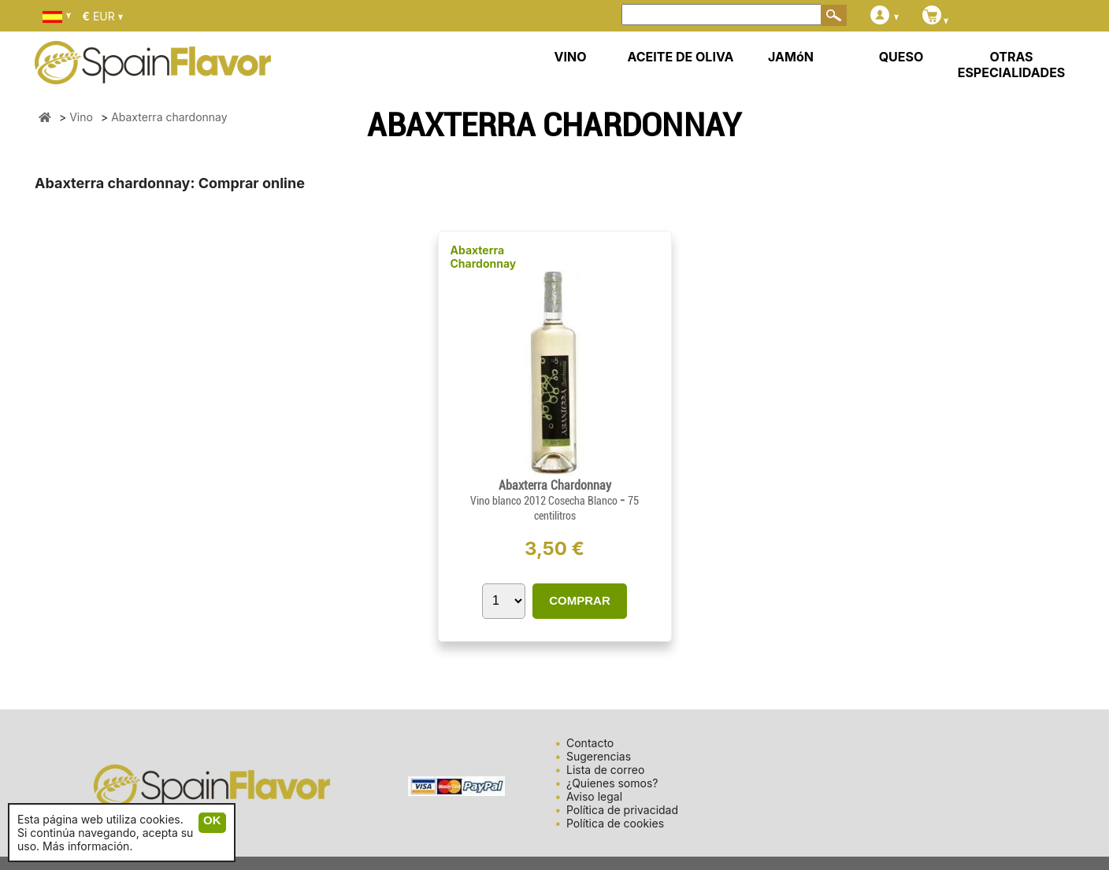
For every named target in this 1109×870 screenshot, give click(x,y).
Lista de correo (605, 769)
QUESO (901, 57)
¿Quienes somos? (612, 783)
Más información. (87, 846)
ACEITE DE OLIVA (680, 57)
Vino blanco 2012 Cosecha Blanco (545, 500)
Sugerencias (598, 756)
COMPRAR (579, 600)
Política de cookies (615, 823)
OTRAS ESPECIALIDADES (1012, 64)
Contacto (590, 743)
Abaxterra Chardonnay (484, 256)
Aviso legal (594, 796)
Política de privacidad (622, 809)
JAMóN (791, 57)
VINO (570, 57)
